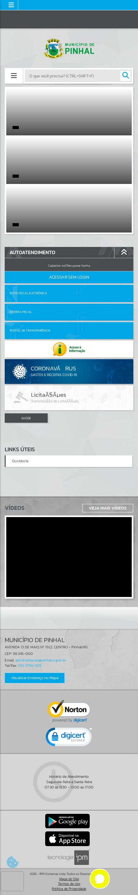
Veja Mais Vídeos (108, 508)
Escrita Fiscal (21, 312)
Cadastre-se (56, 265)
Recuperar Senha (78, 265)
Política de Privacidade (69, 888)
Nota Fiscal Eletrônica (28, 293)
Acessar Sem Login (69, 277)
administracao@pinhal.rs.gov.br (40, 660)
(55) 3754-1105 (29, 665)
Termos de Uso (69, 883)
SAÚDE (26, 418)
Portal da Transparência (30, 330)
